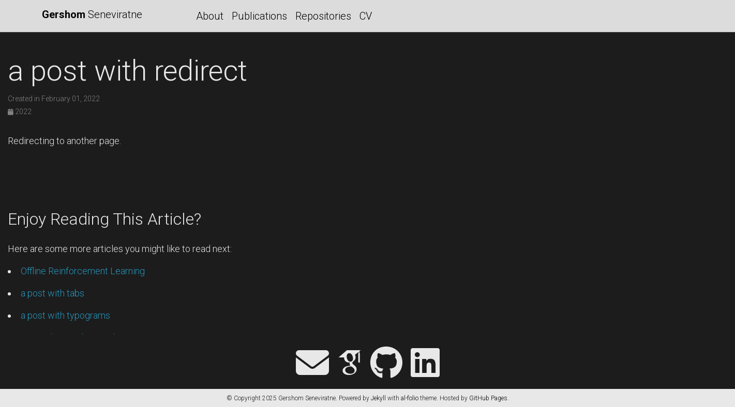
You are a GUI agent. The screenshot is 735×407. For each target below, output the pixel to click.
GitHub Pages (488, 398)
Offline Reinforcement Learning (83, 270)
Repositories (323, 16)
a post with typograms (65, 315)
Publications (259, 16)
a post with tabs (52, 293)
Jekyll (378, 398)
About (209, 16)
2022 (20, 111)
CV (365, 16)
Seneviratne (92, 14)
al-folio (409, 398)
